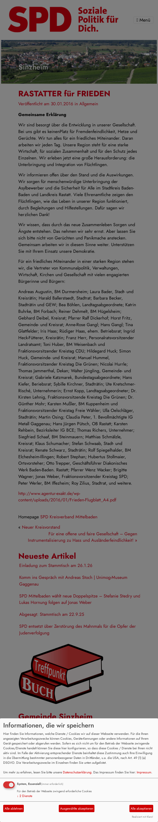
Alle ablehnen (14, 808)
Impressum (144, 772)
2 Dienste (24, 796)
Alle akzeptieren (141, 808)
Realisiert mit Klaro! (142, 817)
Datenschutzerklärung (77, 772)
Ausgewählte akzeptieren (76, 808)
